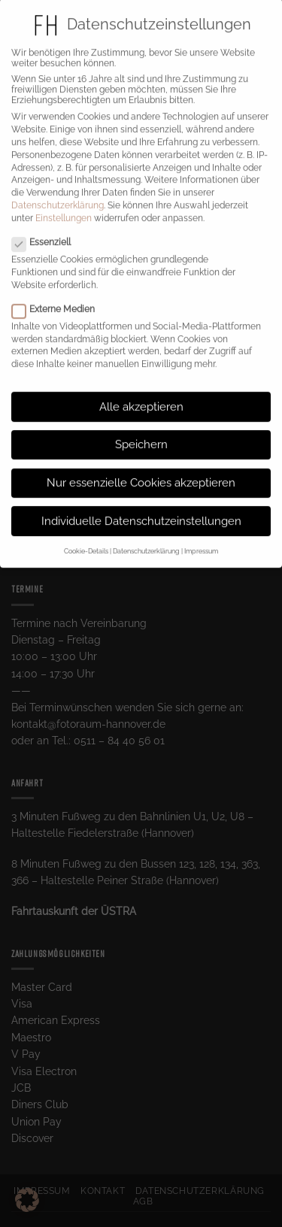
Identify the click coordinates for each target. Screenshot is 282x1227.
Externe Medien (59, 296)
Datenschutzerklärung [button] (146, 539)
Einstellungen (63, 205)
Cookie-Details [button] (86, 539)
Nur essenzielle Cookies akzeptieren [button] (141, 470)
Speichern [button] (141, 432)
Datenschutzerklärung (57, 192)
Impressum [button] (201, 539)
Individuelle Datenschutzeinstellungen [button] (141, 508)
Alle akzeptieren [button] (141, 394)
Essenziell (47, 230)
